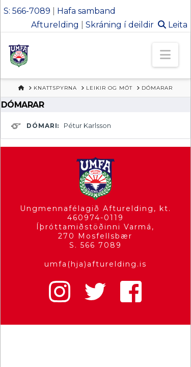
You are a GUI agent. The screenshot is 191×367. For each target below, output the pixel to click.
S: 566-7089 (27, 11)
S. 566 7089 (95, 245)
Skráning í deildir (120, 25)
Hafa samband (86, 11)
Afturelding (55, 25)
